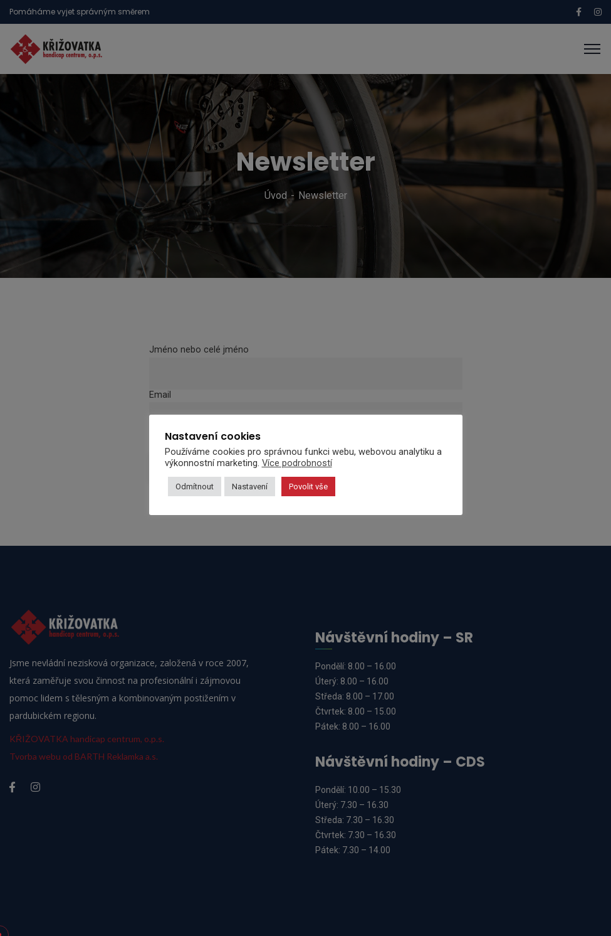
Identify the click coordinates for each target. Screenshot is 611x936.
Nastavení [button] (250, 486)
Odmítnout (194, 486)
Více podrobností (297, 463)
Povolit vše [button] (308, 486)
